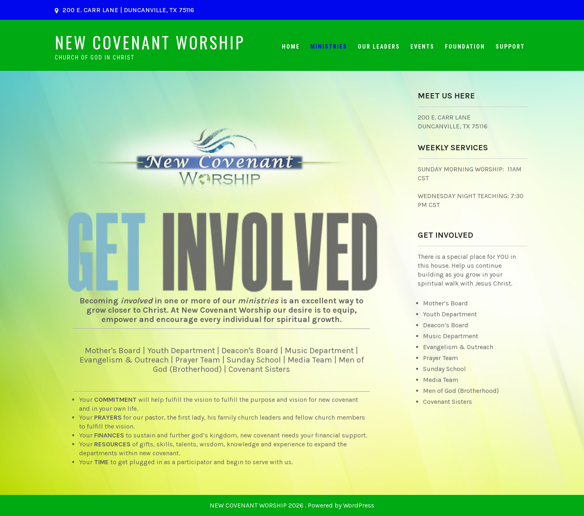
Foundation (465, 46)
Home (291, 46)
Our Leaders (379, 46)
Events (422, 46)
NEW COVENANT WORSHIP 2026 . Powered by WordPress (292, 505)
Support (510, 46)
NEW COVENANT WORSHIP (150, 42)
